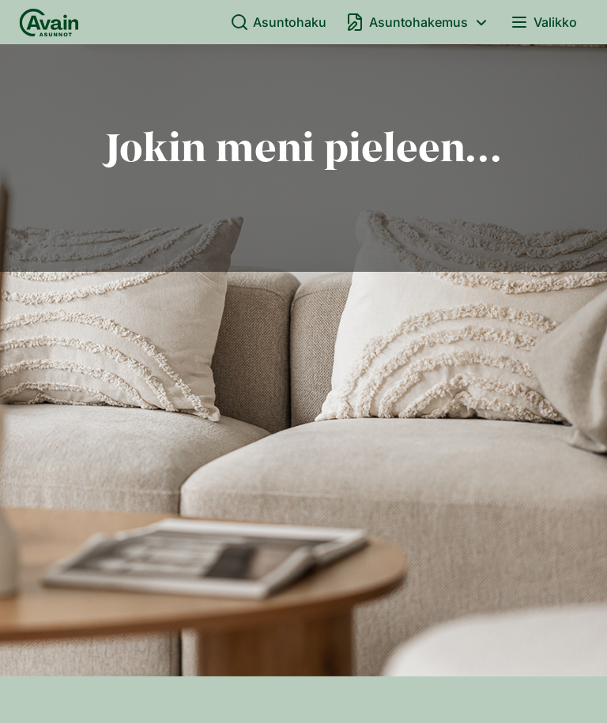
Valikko (543, 22)
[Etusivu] (49, 22)
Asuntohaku (278, 22)
